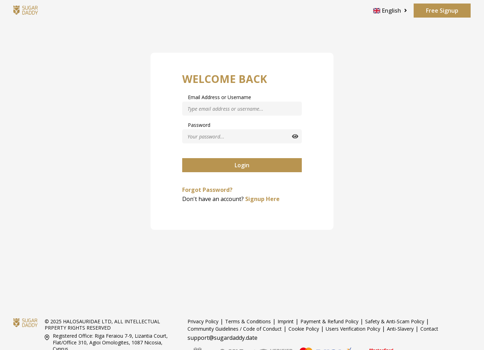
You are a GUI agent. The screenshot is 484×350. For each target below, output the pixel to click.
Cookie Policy (303, 328)
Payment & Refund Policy (329, 321)
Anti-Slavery (400, 328)
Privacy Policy (202, 321)
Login (242, 165)
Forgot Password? (207, 190)
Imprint (286, 321)
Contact (429, 328)
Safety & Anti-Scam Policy (394, 321)
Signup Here (262, 199)
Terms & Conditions (248, 321)
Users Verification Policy (353, 328)
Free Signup (442, 10)
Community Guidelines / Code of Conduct (234, 328)
